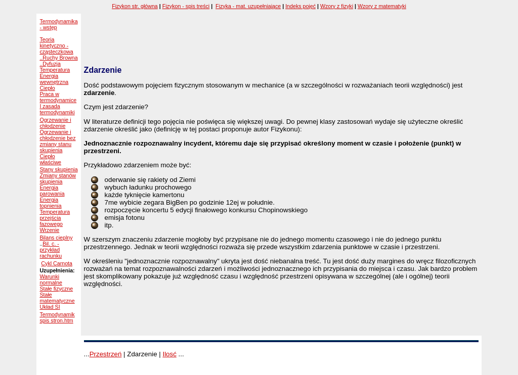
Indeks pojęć (300, 6)
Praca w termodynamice (57, 97)
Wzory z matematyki (382, 6)
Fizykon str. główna (135, 6)
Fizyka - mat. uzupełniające (248, 6)
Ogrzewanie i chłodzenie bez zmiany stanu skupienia (57, 141)
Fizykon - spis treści (186, 6)
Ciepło (47, 88)
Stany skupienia (58, 169)
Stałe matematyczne (56, 298)
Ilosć (169, 354)
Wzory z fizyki (336, 6)
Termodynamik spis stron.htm (56, 317)
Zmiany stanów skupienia (57, 178)
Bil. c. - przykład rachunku (50, 250)
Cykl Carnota (56, 263)
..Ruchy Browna (58, 58)
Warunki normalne (50, 279)
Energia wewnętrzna (53, 79)
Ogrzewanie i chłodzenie (55, 123)
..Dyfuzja (49, 64)
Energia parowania (51, 190)
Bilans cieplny (55, 238)
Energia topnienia (50, 203)
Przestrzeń (106, 354)
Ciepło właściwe (50, 159)
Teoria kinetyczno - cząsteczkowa (56, 45)
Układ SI (49, 307)
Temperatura (54, 70)
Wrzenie (49, 230)
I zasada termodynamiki (56, 109)
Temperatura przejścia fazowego (54, 218)
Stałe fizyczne (56, 289)
